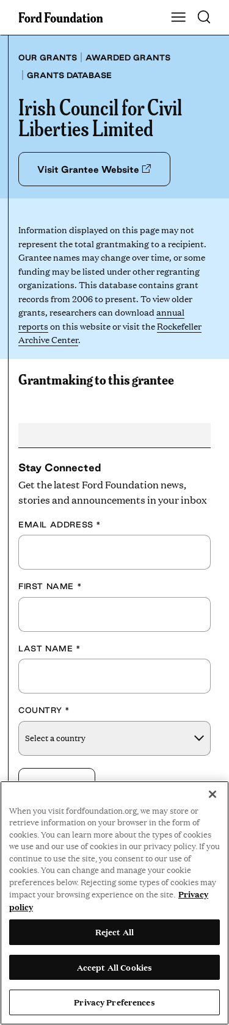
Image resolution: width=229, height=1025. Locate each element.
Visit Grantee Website (94, 169)
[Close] (212, 794)
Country (44, 710)
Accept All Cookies (114, 967)
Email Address (59, 524)
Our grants (47, 57)
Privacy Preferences (114, 1002)
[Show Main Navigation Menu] (178, 18)
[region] (114, 903)
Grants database (69, 75)
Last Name (49, 648)
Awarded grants (127, 57)
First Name (50, 586)
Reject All (114, 931)
